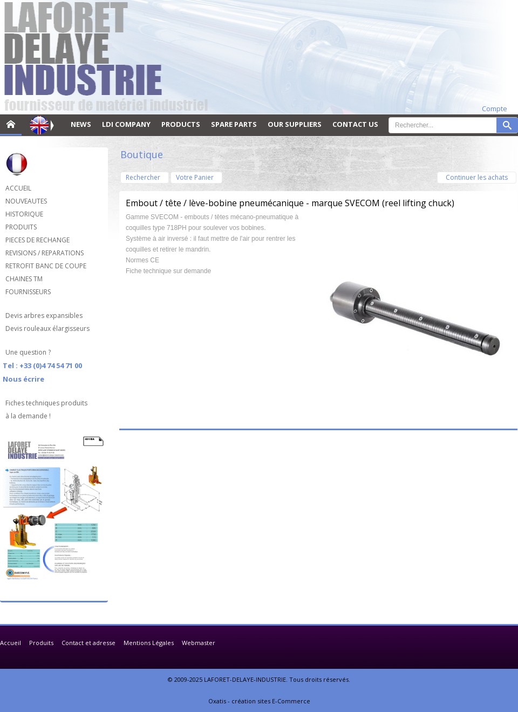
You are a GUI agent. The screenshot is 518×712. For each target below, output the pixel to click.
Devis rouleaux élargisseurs (47, 328)
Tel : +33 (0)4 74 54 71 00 (42, 365)
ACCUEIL (18, 188)
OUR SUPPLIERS (295, 124)
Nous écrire (23, 379)
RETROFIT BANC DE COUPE (45, 265)
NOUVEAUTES (26, 201)
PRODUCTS (180, 124)
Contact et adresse (88, 643)
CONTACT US (355, 124)
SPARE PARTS (234, 124)
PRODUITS (21, 227)
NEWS (81, 124)
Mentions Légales (149, 643)
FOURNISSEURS (28, 291)
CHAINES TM (24, 278)
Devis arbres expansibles (44, 315)
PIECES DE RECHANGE (37, 240)
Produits (41, 643)
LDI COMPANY (126, 124)
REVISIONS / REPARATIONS (44, 252)
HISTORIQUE (24, 214)
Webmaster (198, 643)
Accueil (10, 643)
